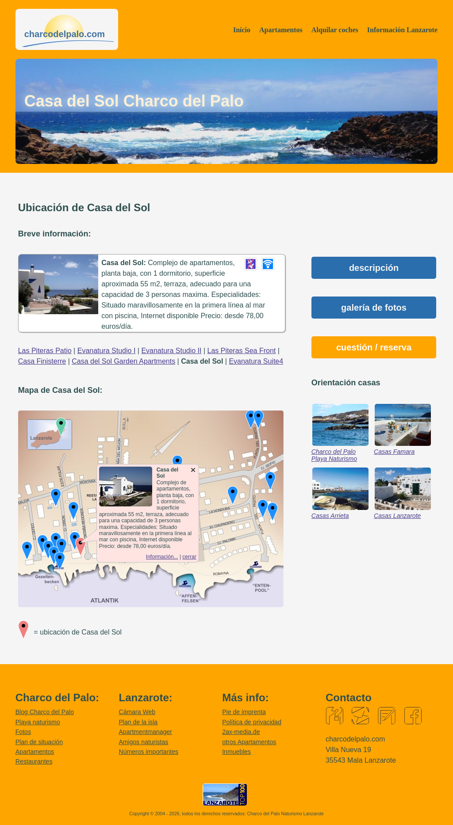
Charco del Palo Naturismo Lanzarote (285, 813)
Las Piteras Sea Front (241, 350)
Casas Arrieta (330, 515)
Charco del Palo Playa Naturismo (334, 455)
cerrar (189, 557)
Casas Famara (394, 451)
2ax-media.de (241, 731)
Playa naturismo (37, 722)
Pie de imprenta (244, 711)
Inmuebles (236, 751)
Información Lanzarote (402, 30)
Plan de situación (39, 741)
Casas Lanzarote (397, 515)
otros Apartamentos (249, 741)
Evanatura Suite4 (256, 361)
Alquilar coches (334, 30)
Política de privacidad (251, 722)
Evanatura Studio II (171, 350)
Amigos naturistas (143, 741)
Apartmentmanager (145, 731)
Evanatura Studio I (106, 350)
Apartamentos (281, 30)
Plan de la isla (138, 722)
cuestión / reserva (373, 347)
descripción (374, 268)
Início (241, 30)
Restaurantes (34, 761)
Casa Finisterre (42, 361)
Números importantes (148, 751)
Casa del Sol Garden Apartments (123, 361)
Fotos (23, 731)
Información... (162, 557)
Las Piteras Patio (45, 350)
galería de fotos (374, 307)
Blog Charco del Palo (44, 711)
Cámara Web (137, 711)
